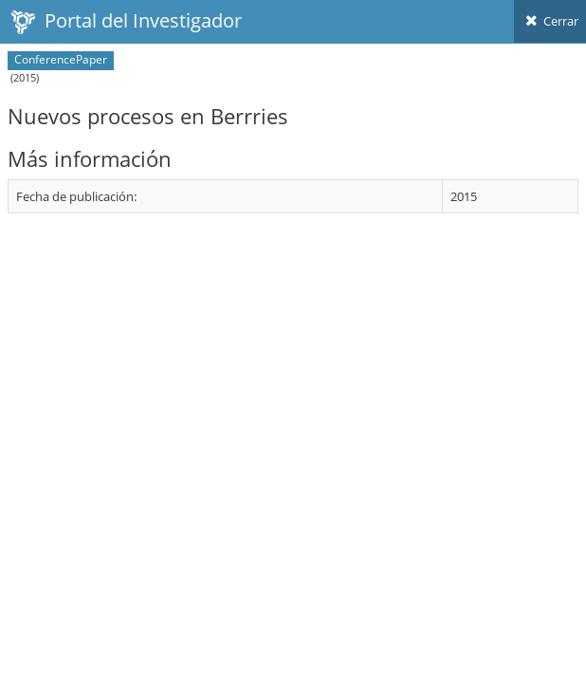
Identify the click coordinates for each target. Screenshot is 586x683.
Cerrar (550, 20)
